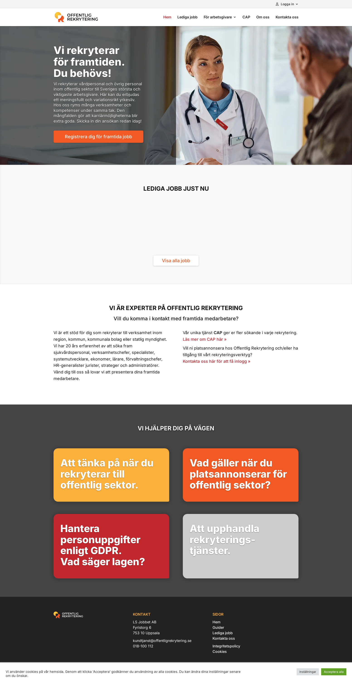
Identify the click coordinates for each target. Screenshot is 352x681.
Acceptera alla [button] (334, 672)
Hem (167, 17)
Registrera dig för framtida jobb (98, 136)
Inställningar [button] (307, 672)
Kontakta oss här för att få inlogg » (216, 361)
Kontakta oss (287, 17)
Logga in (285, 4)
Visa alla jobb (176, 260)
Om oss (262, 17)
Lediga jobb (187, 17)
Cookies (220, 651)
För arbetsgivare (218, 17)
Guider (218, 627)
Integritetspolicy (226, 646)
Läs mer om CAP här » (205, 339)
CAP (246, 17)
